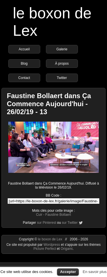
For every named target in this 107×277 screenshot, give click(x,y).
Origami (67, 249)
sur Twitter (70, 223)
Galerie (61, 49)
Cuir (39, 215)
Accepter (68, 272)
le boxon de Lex (50, 239)
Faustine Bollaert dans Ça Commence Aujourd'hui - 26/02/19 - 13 (49, 104)
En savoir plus (95, 272)
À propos (62, 64)
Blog (24, 64)
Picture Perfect (44, 249)
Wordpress (52, 245)
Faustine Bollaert (58, 215)
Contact (24, 78)
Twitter (62, 78)
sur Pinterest (46, 223)
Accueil (24, 49)
